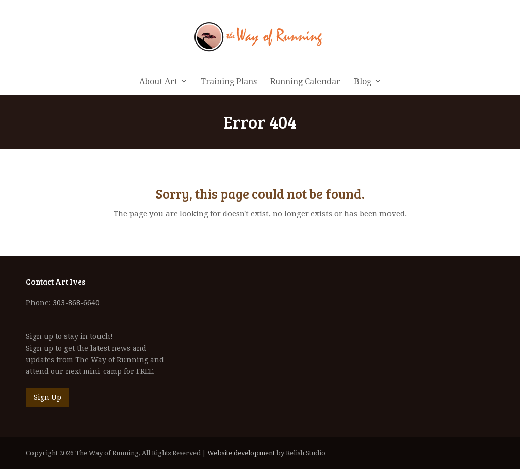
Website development (241, 453)
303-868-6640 (76, 303)
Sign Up (47, 397)
